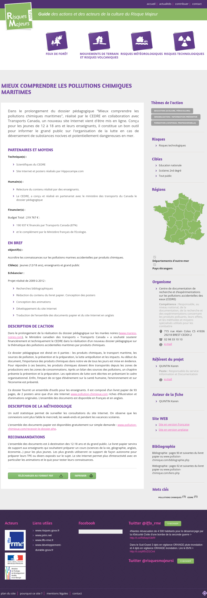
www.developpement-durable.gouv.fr (48, 547)
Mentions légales (57, 593)
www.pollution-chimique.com (89, 394)
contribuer (182, 4)
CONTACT (77, 593)
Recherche (201, 37)
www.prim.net (43, 535)
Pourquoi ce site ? (31, 593)
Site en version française (174, 424)
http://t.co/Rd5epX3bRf (142, 537)
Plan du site (8, 593)
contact (197, 4)
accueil (151, 4)
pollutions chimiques (169, 497)
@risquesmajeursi (158, 560)
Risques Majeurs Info (18, 15)
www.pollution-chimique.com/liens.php (166, 471)
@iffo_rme (151, 523)
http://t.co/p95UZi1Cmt (142, 551)
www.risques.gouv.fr (47, 530)
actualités (165, 4)
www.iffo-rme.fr (44, 540)
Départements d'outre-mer (170, 261)
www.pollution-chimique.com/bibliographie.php (170, 458)
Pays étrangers (162, 268)
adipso (204, 593)
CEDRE (190, 497)
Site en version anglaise (173, 429)
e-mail (168, 344)
